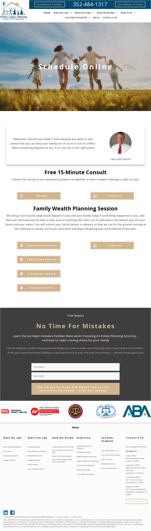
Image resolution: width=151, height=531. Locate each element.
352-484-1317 (131, 451)
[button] (4, 4)
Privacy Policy (62, 517)
